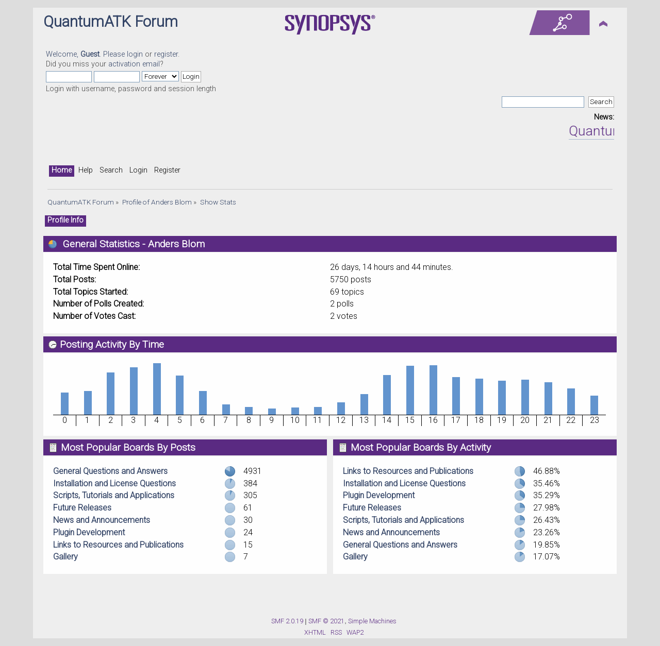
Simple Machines (372, 621)
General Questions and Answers (110, 471)
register (166, 54)
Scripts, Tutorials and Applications (113, 495)
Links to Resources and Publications (118, 545)
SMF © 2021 (326, 621)
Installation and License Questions (114, 483)
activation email (134, 64)
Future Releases (82, 508)
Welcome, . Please (86, 54)
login (135, 54)
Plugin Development (89, 532)
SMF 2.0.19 (287, 621)
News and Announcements (101, 520)
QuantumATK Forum (110, 21)
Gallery (65, 557)
